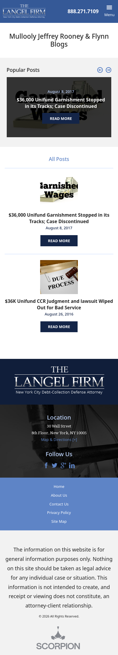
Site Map (58, 521)
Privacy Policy (59, 512)
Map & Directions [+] (59, 439)
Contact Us (59, 504)
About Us (59, 495)
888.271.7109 (83, 11)
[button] (109, 11)
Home (59, 486)
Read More (59, 240)
